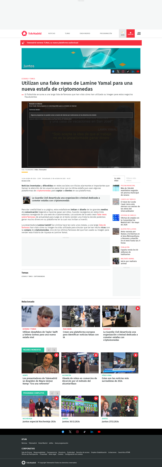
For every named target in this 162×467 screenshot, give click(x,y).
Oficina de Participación (30, 454)
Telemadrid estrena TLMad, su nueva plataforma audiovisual (52, 43)
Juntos (65, 419)
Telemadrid (33, 443)
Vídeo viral (107, 375)
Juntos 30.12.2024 (80, 406)
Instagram (123, 71)
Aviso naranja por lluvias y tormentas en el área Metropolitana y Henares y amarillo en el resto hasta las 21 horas (116, 231)
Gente (25, 375)
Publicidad (71, 452)
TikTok (128, 71)
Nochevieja (27, 419)
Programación (106, 33)
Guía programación (61, 443)
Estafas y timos (28, 79)
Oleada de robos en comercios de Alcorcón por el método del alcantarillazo (80, 362)
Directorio (62, 452)
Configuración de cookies (74, 454)
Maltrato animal (127, 259)
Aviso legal (52, 454)
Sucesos (107, 329)
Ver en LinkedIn (92, 432)
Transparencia (52, 452)
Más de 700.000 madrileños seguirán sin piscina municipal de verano (116, 188)
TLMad (67, 33)
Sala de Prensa (27, 452)
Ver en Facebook (63, 432)
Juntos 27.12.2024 (119, 406)
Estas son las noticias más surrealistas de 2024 (115, 379)
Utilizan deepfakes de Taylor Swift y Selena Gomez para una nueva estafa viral (41, 316)
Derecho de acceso (82, 452)
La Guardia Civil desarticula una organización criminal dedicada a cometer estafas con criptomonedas (26, 200)
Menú (139, 33)
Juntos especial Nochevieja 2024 (40, 406)
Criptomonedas (39, 276)
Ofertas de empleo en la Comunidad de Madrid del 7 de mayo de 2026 (116, 217)
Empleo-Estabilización (99, 452)
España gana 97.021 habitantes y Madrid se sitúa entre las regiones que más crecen (116, 249)
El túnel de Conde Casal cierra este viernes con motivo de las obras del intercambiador (116, 201)
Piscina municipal (128, 185)
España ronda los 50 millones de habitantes (129, 252)
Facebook (113, 71)
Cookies (60, 454)
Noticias (51, 33)
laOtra (51, 443)
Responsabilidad (39, 452)
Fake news (67, 329)
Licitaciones (112, 452)
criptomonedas (43, 191)
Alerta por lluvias (128, 229)
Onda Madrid (85, 33)
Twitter (118, 71)
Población (125, 247)
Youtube (137, 71)
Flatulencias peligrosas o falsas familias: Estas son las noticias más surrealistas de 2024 (119, 362)
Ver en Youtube (99, 432)
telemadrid (29, 463)
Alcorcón (66, 375)
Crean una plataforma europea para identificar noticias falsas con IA (81, 316)
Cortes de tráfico (128, 199)
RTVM (24, 439)
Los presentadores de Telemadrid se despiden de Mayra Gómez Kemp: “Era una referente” (40, 362)
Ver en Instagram (77, 432)
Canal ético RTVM (124, 452)
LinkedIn (132, 71)
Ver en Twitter (70, 432)
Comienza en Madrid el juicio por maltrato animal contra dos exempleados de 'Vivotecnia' (116, 261)
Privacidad (43, 454)
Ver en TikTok (85, 432)
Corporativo (28, 449)
